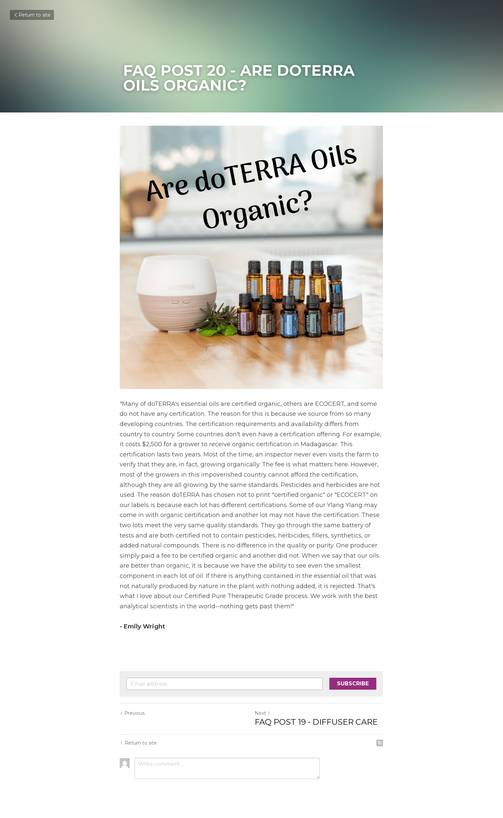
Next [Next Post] (263, 713)
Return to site (32, 15)
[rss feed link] (380, 743)
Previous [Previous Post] (132, 713)
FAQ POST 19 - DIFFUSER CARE (316, 722)
